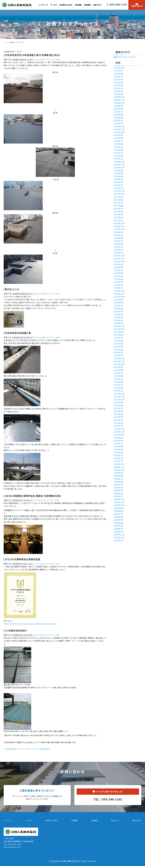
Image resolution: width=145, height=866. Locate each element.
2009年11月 (119, 467)
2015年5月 (118, 276)
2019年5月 (118, 147)
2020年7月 (118, 111)
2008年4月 (118, 522)
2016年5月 (118, 241)
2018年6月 (118, 176)
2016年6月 (118, 238)
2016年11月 (119, 226)
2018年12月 (119, 161)
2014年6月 (118, 308)
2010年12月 (119, 428)
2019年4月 (118, 149)
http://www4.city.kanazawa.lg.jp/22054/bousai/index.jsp (30, 623)
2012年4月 (118, 381)
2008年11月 (119, 502)
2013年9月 (118, 332)
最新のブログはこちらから (124, 57)
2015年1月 (118, 287)
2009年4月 (118, 487)
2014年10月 (119, 296)
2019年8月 (118, 138)
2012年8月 (118, 370)
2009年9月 (118, 473)
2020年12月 (119, 97)
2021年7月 (118, 76)
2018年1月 (118, 188)
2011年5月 (118, 414)
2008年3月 (118, 525)
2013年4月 (118, 346)
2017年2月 (118, 217)
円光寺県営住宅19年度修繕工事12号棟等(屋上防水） (33, 55)
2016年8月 (118, 232)
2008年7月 (118, 514)
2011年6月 (118, 411)
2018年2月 (118, 185)
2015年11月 (119, 258)
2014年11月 (119, 293)
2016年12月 (119, 223)
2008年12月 (119, 499)
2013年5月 (118, 343)
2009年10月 (119, 470)
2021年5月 (118, 82)
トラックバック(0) (53, 59)
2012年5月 (118, 379)
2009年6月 (118, 481)
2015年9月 (118, 264)
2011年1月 (118, 426)
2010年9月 (118, 437)
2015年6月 (118, 273)
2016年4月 (118, 243)
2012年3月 (118, 384)
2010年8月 (118, 440)
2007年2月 (118, 540)
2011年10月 (119, 399)
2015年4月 (118, 279)
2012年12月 (119, 358)
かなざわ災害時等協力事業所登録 (22, 559)
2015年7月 (118, 270)
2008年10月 (119, 505)
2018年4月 (118, 182)
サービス (53, 5)
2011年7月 (118, 408)
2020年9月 (118, 106)
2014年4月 (118, 314)
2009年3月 (118, 490)
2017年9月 (118, 197)
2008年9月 (118, 508)
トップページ (43, 5)
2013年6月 (118, 340)
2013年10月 (119, 329)
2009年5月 (118, 484)
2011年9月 (118, 402)
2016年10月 (119, 229)
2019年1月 (118, 158)
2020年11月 (119, 100)
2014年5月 (118, 311)
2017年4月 (118, 211)
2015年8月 (118, 267)
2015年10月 (119, 261)
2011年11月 (119, 396)
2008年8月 (118, 511)
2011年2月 (118, 423)
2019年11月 (119, 129)
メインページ (22, 748)
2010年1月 (118, 461)
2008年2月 (118, 528)
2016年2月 (118, 249)
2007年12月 (119, 534)
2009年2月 (118, 493)
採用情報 (87, 5)
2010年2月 (118, 458)
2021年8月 (118, 73)
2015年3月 (118, 282)
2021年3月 (118, 88)
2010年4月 (118, 452)
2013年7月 (118, 337)
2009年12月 (119, 464)
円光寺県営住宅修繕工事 (18, 333)
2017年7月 (118, 202)
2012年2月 (118, 387)
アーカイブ (33, 748)
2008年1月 (118, 531)
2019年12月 (119, 126)
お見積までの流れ (65, 5)
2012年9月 (118, 367)
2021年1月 (118, 94)
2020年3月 (118, 120)
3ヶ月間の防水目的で (16, 630)
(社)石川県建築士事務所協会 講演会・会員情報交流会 (33, 495)
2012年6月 (118, 376)
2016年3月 (118, 246)
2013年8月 (118, 335)
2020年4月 (118, 117)
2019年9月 (118, 135)
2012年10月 (119, 364)
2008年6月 (118, 517)
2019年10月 (119, 132)
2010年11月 (119, 431)
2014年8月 (118, 302)
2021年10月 (119, 67)
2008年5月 (118, 519)
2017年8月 (118, 199)
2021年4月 (118, 85)
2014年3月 (118, 317)
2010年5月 (118, 449)
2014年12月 (119, 290)
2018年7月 (118, 173)
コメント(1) (38, 500)
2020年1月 (118, 123)
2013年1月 (118, 355)
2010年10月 (119, 434)
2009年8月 (118, 475)
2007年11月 (119, 537)
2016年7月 (118, 235)
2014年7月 (118, 305)
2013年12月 (119, 326)
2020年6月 (118, 114)
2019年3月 (118, 152)
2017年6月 (118, 205)
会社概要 (78, 5)
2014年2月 (118, 320)
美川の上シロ (12, 289)
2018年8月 (118, 170)
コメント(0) (39, 59)
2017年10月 (119, 194)
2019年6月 (118, 144)
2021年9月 (118, 70)
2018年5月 (118, 179)
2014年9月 (118, 299)
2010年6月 (118, 446)
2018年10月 (119, 167)
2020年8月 (118, 108)
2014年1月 (118, 323)
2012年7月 (118, 373)
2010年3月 (118, 455)
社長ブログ (97, 5)
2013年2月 (118, 352)
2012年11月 (119, 361)
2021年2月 (118, 91)
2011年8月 (118, 405)
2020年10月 (119, 103)
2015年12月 (119, 255)
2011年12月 (119, 393)
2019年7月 (118, 141)
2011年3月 (118, 420)
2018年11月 (119, 164)
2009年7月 (118, 478)
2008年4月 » (45, 748)
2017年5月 (118, 208)
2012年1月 (118, 390)
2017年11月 (119, 191)
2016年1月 (118, 252)
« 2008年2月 (9, 748)
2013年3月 (118, 349)
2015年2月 (118, 285)
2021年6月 (118, 79)
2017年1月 (118, 220)
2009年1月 (118, 496)
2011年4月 (118, 417)
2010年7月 (118, 443)
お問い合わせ (136, 820)
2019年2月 (118, 155)
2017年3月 (118, 214)
